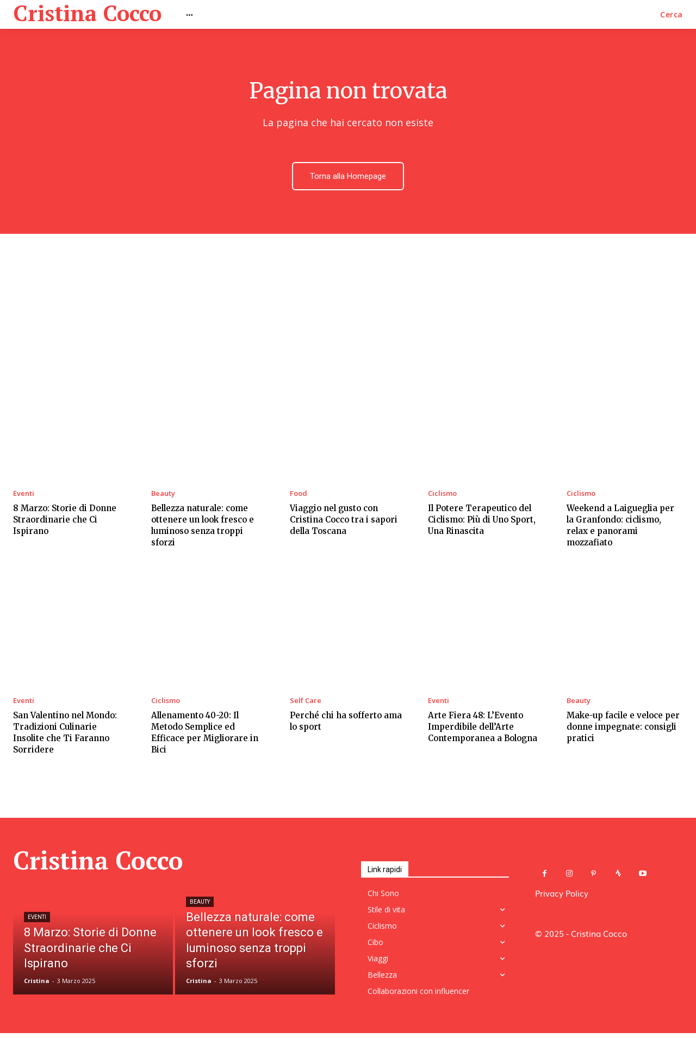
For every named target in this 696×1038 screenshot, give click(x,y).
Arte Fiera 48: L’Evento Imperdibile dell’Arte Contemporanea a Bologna (482, 728)
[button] (671, 14)
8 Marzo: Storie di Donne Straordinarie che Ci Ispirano (64, 521)
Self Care (305, 702)
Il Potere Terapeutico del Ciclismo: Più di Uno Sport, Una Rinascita (482, 521)
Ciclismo (442, 495)
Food (298, 495)
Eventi (23, 495)
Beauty (163, 495)
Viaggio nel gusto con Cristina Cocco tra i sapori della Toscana (343, 521)
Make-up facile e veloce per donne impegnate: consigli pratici (623, 728)
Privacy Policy (561, 894)
